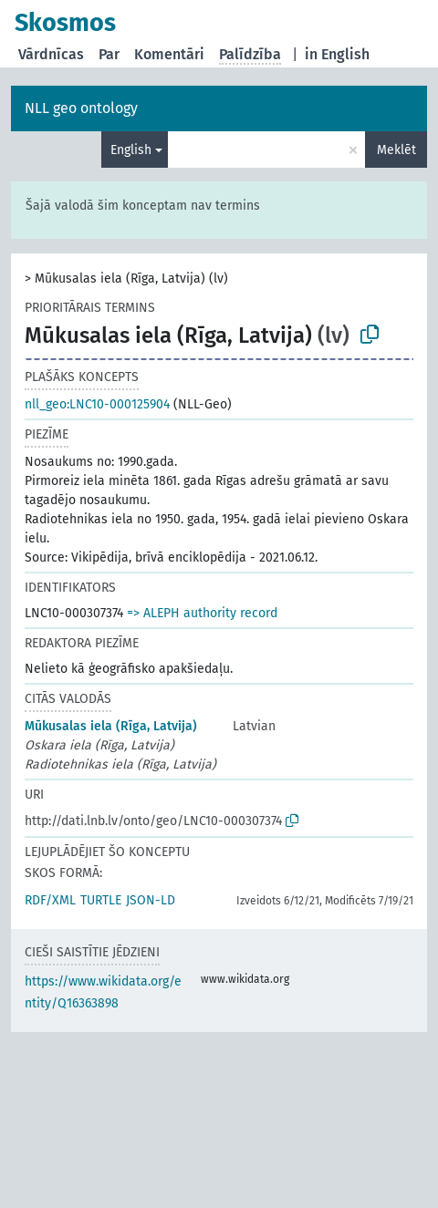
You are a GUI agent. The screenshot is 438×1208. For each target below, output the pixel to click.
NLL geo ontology (81, 108)
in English (337, 54)
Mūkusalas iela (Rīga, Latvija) (111, 726)
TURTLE (100, 900)
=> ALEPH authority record (202, 613)
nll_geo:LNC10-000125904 (97, 404)
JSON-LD (150, 900)
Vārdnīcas (51, 54)
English (130, 150)
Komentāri (169, 54)
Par (109, 54)
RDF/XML (50, 900)
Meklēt (396, 150)
